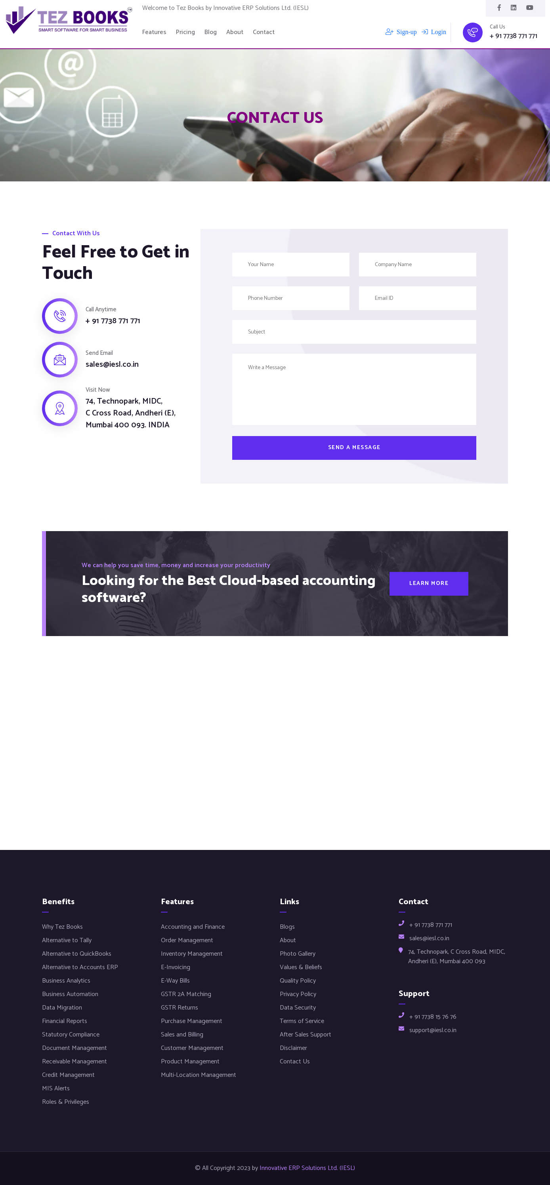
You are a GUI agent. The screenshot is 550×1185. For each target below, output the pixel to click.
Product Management (190, 1061)
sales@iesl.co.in (112, 365)
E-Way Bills (175, 980)
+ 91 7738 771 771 (513, 36)
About (234, 32)
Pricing (185, 32)
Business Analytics (66, 980)
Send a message (354, 447)
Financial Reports (64, 1021)
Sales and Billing (182, 1034)
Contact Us (295, 1061)
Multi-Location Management (198, 1075)
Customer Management (192, 1048)
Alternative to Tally (67, 940)
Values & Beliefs (301, 967)
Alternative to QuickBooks (76, 954)
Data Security (298, 1007)
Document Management (74, 1048)
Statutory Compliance (70, 1034)
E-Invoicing (175, 967)
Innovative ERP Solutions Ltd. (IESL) (307, 1168)
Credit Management (68, 1075)
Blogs (287, 927)
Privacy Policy (298, 994)
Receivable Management (74, 1061)
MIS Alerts (56, 1088)
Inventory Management (192, 954)
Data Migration (62, 1007)
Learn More (429, 583)
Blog (210, 32)
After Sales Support (305, 1034)
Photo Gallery (297, 954)
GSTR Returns (179, 1007)
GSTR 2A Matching (186, 994)
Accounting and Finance (193, 927)
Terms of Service (302, 1021)
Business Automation (70, 994)
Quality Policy (298, 980)
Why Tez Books (62, 927)
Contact (264, 32)
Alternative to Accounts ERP (80, 967)
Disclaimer (293, 1048)
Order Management (187, 940)
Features (154, 32)
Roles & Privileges (65, 1102)
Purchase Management (191, 1021)
